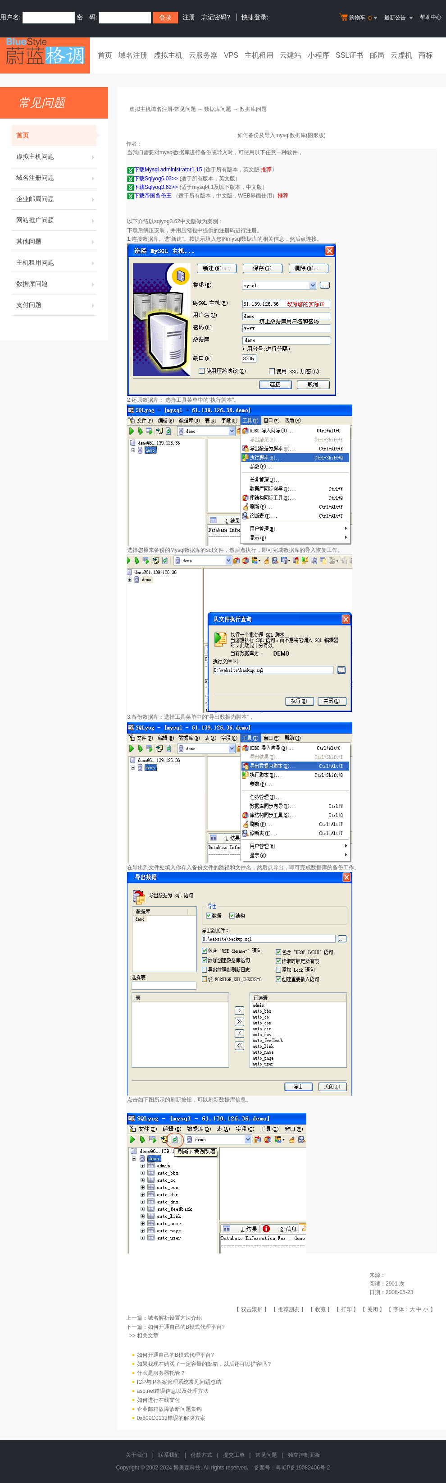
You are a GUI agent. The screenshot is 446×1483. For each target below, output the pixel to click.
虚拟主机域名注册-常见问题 (162, 109)
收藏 (320, 1309)
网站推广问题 (56, 220)
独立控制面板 (304, 1455)
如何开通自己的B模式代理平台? (186, 1327)
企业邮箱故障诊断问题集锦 (169, 1409)
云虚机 (401, 55)
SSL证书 (350, 55)
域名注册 (132, 55)
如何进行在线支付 (158, 1400)
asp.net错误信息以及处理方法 (173, 1391)
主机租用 (259, 55)
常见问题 (266, 1455)
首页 (105, 55)
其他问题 (56, 241)
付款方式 (201, 1455)
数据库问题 (56, 283)
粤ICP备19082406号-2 (303, 1468)
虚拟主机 (168, 55)
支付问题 (56, 304)
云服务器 (203, 55)
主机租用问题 (56, 262)
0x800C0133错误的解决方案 (171, 1418)
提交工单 (234, 1455)
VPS (231, 55)
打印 (346, 1309)
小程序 (318, 55)
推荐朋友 (289, 1309)
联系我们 (169, 1455)
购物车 (359, 18)
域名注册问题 (56, 177)
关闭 (372, 1309)
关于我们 (136, 1455)
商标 (426, 55)
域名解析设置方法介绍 (175, 1318)
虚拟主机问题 (56, 156)
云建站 (290, 55)
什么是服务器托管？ (161, 1373)
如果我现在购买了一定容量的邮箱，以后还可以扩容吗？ (204, 1364)
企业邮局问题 (56, 198)
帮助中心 (430, 17)
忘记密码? (215, 17)
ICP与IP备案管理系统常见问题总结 (179, 1382)
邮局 (377, 55)
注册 (188, 17)
